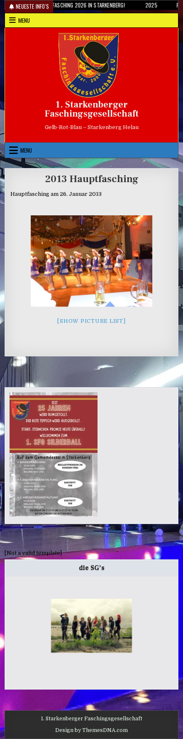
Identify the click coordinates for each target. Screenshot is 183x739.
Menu (24, 20)
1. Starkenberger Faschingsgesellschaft (92, 109)
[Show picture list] (91, 321)
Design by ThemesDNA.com (91, 730)
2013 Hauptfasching (92, 179)
